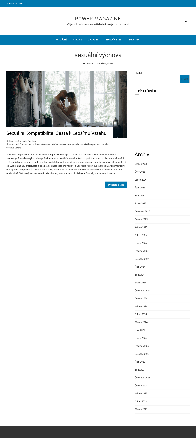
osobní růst (52, 144)
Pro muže (22, 141)
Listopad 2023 (142, 354)
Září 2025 (139, 195)
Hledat (138, 73)
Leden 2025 (141, 243)
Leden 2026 (141, 179)
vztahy (18, 147)
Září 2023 (139, 369)
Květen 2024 (141, 306)
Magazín (13, 141)
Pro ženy (32, 141)
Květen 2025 (141, 227)
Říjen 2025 (140, 187)
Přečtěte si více (116, 184)
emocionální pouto (18, 144)
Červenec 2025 (142, 211)
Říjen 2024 (140, 266)
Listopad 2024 (142, 259)
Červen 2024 (141, 298)
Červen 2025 (141, 219)
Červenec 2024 (142, 290)
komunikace (40, 144)
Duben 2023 (141, 401)
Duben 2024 (141, 314)
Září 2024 (139, 274)
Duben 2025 (141, 235)
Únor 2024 (140, 330)
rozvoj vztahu (73, 144)
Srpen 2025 (140, 203)
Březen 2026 (141, 164)
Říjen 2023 (140, 361)
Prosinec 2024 (142, 251)
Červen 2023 (141, 385)
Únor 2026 (140, 171)
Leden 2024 (141, 338)
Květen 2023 (141, 393)
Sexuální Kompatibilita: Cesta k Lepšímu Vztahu (56, 133)
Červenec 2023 (142, 377)
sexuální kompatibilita (90, 144)
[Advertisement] (162, 123)
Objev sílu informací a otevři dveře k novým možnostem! (98, 24)
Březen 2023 (141, 409)
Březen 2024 (141, 322)
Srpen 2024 (140, 282)
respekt (62, 144)
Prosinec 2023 (142, 346)
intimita (31, 144)
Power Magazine (98, 19)
